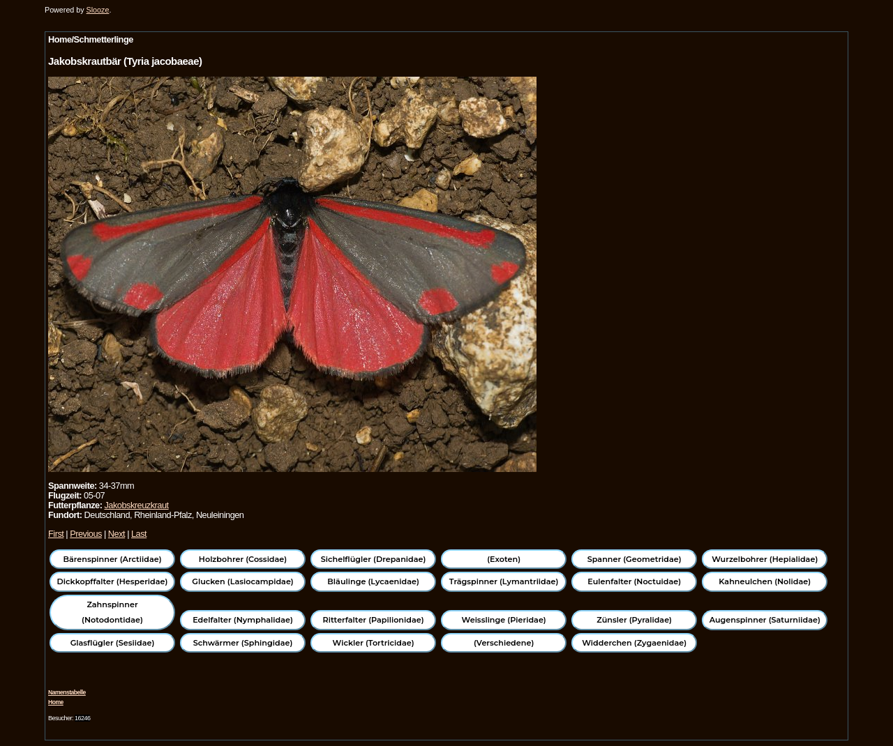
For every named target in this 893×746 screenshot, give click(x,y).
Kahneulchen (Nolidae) (765, 581)
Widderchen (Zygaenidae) (634, 643)
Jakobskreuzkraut (136, 505)
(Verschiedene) (504, 643)
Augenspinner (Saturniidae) (765, 620)
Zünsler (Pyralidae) (634, 620)
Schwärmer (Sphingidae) (243, 643)
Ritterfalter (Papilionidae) (373, 620)
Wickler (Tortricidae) (373, 643)
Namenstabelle (67, 692)
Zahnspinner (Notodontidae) (112, 612)
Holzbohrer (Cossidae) (243, 559)
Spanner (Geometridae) (634, 559)
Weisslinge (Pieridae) (504, 620)
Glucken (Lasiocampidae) (242, 581)
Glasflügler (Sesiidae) (112, 643)
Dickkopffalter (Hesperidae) (112, 581)
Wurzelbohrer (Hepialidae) (765, 559)
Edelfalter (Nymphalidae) (243, 620)
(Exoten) (503, 559)
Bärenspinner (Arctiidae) (112, 559)
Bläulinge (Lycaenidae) (373, 581)
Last (139, 533)
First (55, 533)
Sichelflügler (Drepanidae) (373, 559)
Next (116, 533)
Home (55, 702)
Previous (86, 533)
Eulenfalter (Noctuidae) (634, 581)
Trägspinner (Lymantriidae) (504, 581)
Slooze (98, 10)
